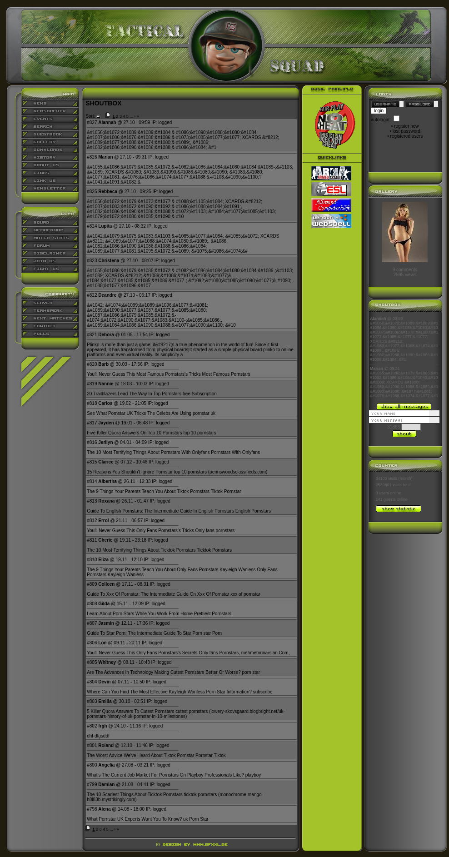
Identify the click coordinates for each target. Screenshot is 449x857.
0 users (382, 493)
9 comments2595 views (405, 272)
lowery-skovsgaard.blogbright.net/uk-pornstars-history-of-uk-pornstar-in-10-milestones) (186, 714)
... (131, 116)
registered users (406, 136)
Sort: (90, 116)
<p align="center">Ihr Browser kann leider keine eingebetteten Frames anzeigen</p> (404, 357)
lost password (406, 131)
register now (406, 126)
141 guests (386, 499)
